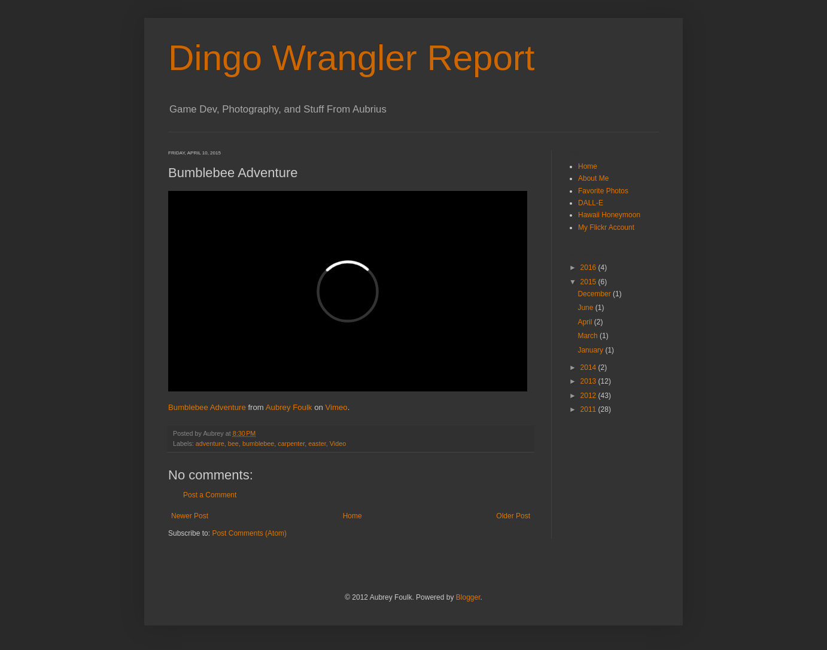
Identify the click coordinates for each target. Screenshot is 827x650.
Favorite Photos (603, 191)
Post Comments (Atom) (249, 533)
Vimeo (336, 407)
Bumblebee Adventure (207, 407)
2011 (589, 409)
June (586, 307)
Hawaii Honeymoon (609, 215)
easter (317, 443)
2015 (589, 282)
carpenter (291, 443)
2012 (589, 395)
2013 (589, 381)
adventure (210, 443)
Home (352, 516)
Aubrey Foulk (289, 407)
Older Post (513, 516)
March (588, 336)
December (595, 294)
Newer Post (189, 516)
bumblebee (258, 443)
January (591, 350)
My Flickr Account (606, 227)
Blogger (468, 597)
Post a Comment (209, 495)
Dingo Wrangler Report (351, 58)
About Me (593, 178)
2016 (589, 267)
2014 (589, 367)
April (585, 322)
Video (338, 443)
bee (233, 443)
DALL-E (590, 203)
